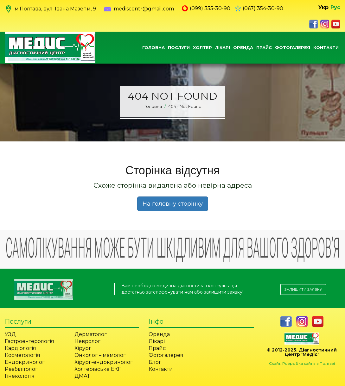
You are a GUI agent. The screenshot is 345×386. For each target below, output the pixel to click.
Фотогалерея (292, 47)
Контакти (326, 47)
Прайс (264, 47)
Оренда (243, 47)
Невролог (87, 341)
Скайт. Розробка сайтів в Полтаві (302, 363)
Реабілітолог (21, 369)
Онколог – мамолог (100, 355)
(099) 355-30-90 (210, 8)
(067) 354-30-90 (263, 8)
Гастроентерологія (29, 341)
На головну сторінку (173, 203)
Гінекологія (20, 376)
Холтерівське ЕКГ (97, 369)
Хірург (82, 348)
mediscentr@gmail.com (139, 9)
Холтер (202, 47)
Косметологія (22, 355)
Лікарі (222, 47)
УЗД (10, 334)
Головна (153, 47)
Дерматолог (90, 334)
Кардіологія (20, 348)
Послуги (179, 47)
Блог (155, 362)
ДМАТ (82, 376)
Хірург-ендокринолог (103, 362)
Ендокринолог (25, 362)
